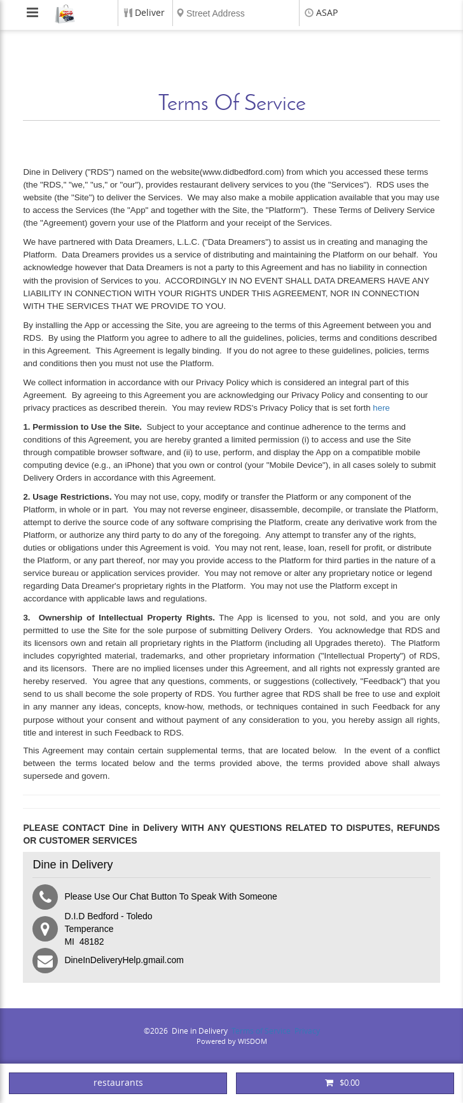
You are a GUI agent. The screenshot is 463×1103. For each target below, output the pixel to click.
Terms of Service (261, 1031)
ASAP (327, 13)
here (381, 408)
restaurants (118, 1083)
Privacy (307, 1031)
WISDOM (252, 1042)
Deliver (150, 13)
